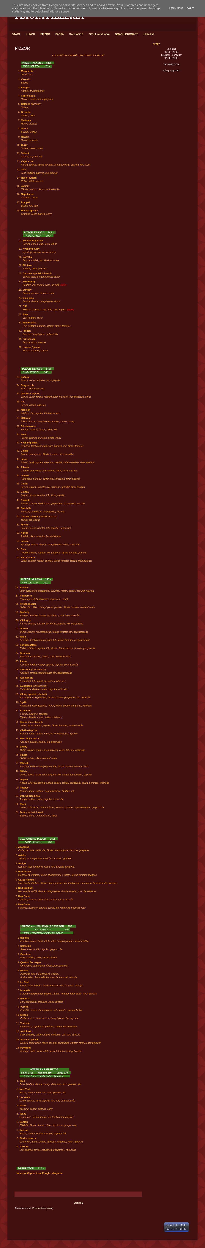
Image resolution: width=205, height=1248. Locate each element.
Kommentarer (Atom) (42, 1208)
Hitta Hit (149, 34)
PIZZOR (45, 34)
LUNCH (30, 34)
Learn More (176, 8)
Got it (190, 8)
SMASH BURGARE (126, 34)
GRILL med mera (99, 34)
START (16, 34)
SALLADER (76, 34)
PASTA (59, 34)
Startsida (78, 1203)
